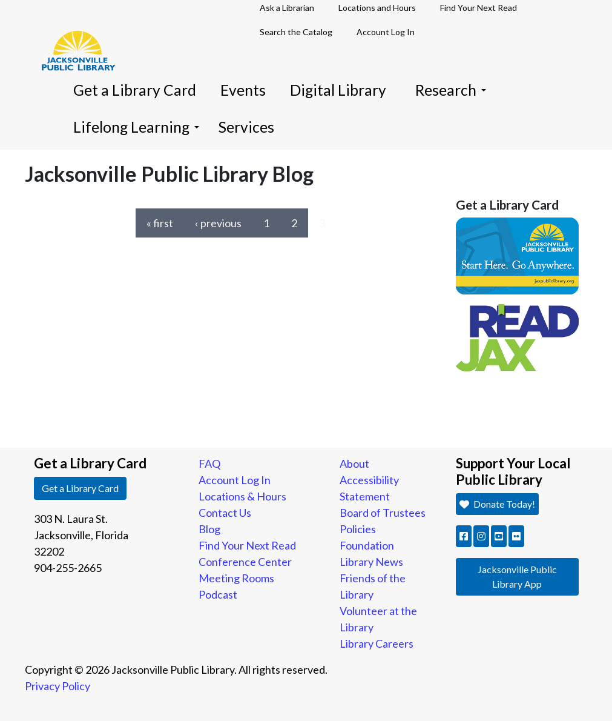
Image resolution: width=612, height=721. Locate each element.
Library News (371, 561)
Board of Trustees (383, 512)
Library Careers (376, 643)
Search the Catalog (296, 32)
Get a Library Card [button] (80, 488)
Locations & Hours (242, 496)
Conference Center (245, 561)
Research (450, 90)
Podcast (218, 594)
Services (246, 127)
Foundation (367, 545)
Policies (358, 529)
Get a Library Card (134, 90)
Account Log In (386, 32)
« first (159, 223)
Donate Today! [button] (497, 504)
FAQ (209, 463)
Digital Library (338, 90)
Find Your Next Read (247, 545)
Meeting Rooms (236, 578)
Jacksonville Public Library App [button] (517, 576)
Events (243, 90)
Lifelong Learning (136, 127)
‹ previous (218, 223)
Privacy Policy (57, 686)
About (354, 463)
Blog (209, 529)
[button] (464, 536)
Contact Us (225, 512)
